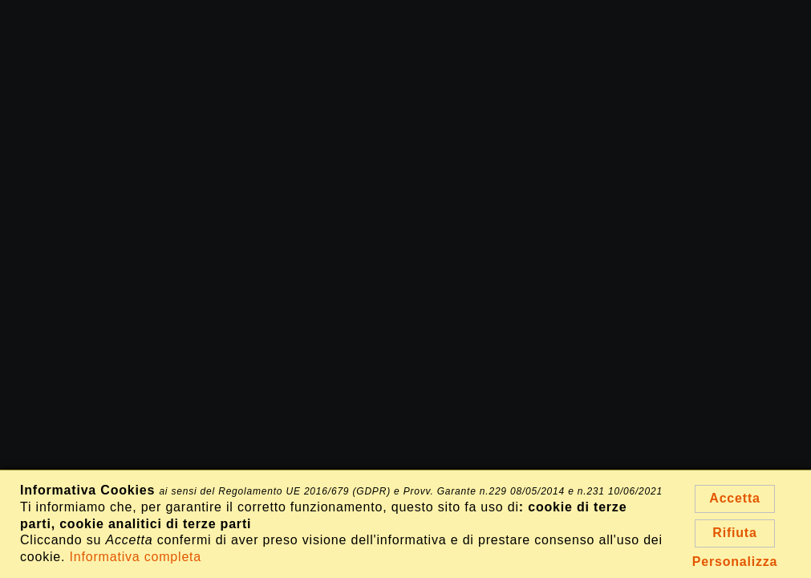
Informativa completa (136, 557)
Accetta (734, 498)
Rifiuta (734, 532)
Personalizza (735, 561)
